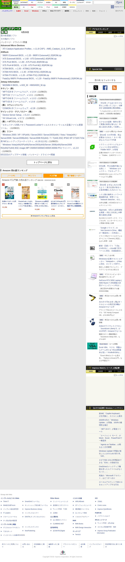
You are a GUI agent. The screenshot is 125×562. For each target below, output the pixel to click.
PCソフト (32, 176)
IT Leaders (6, 513)
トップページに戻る (43, 162)
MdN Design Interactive (83, 527)
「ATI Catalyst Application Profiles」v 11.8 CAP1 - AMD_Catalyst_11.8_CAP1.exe (38, 49)
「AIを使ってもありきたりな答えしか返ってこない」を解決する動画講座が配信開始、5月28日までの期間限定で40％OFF (110, 108)
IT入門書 (53, 176)
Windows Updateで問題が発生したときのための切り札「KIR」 (110, 453)
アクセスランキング (100, 29)
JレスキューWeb (81, 513)
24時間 (100, 32)
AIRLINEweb (79, 501)
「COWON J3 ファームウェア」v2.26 (18, 108)
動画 (93, 11)
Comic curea (102, 505)
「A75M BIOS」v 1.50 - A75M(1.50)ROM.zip (21, 69)
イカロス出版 (77, 498)
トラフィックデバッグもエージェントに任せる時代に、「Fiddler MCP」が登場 (110, 147)
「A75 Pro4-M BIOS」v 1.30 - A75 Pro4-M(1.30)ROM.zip (26, 65)
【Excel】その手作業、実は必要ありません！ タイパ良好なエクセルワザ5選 (110, 137)
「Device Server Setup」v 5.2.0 (15, 115)
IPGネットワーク (101, 520)
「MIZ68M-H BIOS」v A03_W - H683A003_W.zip (23, 85)
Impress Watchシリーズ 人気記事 (106, 368)
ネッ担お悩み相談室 (10, 520)
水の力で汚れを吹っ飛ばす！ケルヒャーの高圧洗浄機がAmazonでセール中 (110, 304)
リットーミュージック (60, 501)
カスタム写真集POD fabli (107, 527)
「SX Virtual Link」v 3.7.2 (12, 118)
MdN (74, 520)
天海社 (100, 501)
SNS (87, 11)
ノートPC (11, 176)
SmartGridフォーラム (32, 501)
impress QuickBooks (104, 509)
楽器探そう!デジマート (61, 505)
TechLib (77, 534)
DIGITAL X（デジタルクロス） (35, 517)
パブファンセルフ (104, 516)
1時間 (91, 32)
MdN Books (79, 524)
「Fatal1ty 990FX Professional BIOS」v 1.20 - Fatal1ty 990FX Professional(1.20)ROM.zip (41, 78)
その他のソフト (8, 39)
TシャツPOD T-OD (60, 509)
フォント (102, 11)
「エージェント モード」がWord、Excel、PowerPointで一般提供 (110, 438)
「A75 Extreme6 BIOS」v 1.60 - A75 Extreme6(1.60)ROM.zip (29, 59)
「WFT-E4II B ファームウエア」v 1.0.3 (18, 98)
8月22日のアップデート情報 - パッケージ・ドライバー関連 (28, 155)
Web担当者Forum (9, 505)
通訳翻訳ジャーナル (82, 509)
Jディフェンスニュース (83, 505)
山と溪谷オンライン (60, 520)
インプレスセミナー (32, 513)
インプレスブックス (32, 527)
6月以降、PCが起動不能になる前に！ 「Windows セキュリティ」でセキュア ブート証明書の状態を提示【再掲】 (110, 171)
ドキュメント (77, 11)
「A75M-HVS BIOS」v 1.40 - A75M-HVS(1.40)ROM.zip (26, 72)
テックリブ (76, 531)
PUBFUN (98, 513)
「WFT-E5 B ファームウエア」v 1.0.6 (18, 102)
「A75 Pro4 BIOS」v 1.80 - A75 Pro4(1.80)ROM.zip (24, 62)
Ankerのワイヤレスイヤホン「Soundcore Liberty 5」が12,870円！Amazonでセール (110, 328)
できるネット (7, 531)
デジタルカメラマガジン (11, 527)
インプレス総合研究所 (10, 509)
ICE (96, 498)
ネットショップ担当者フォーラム (36, 505)
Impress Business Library (33, 509)
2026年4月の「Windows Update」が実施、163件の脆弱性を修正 (110, 422)
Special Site (97, 69)
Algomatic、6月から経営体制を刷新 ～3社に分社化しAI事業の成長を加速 (110, 212)
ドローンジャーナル (10, 517)
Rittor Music (54, 498)
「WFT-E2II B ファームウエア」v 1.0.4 (18, 92)
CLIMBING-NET (58, 524)
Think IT (6, 501)
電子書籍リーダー (74, 176)
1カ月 (120, 32)
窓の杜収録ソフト (9, 35)
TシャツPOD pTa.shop (106, 523)
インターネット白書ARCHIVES (14, 535)
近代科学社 (54, 527)
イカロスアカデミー (82, 517)
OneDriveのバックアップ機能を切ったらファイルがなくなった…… (110, 469)
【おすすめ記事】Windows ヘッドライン (107, 408)
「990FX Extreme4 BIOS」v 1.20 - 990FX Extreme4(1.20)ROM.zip (31, 55)
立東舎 (55, 513)
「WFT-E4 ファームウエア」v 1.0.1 (17, 95)
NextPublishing (30, 531)
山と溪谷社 (54, 517)
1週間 (110, 32)
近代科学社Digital (59, 531)
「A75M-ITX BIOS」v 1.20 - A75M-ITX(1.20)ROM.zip (25, 75)
